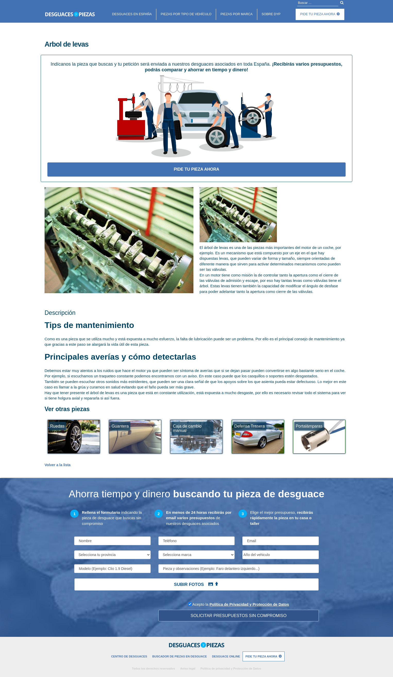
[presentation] (113, 611)
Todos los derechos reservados (153, 668)
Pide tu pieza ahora (317, 14)
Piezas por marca (236, 14)
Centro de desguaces (129, 656)
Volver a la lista (58, 465)
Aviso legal (187, 668)
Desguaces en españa (132, 14)
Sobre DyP (271, 14)
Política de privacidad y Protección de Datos (230, 668)
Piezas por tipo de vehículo (186, 14)
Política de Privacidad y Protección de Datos (249, 604)
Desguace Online (226, 656)
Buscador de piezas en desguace (179, 656)
